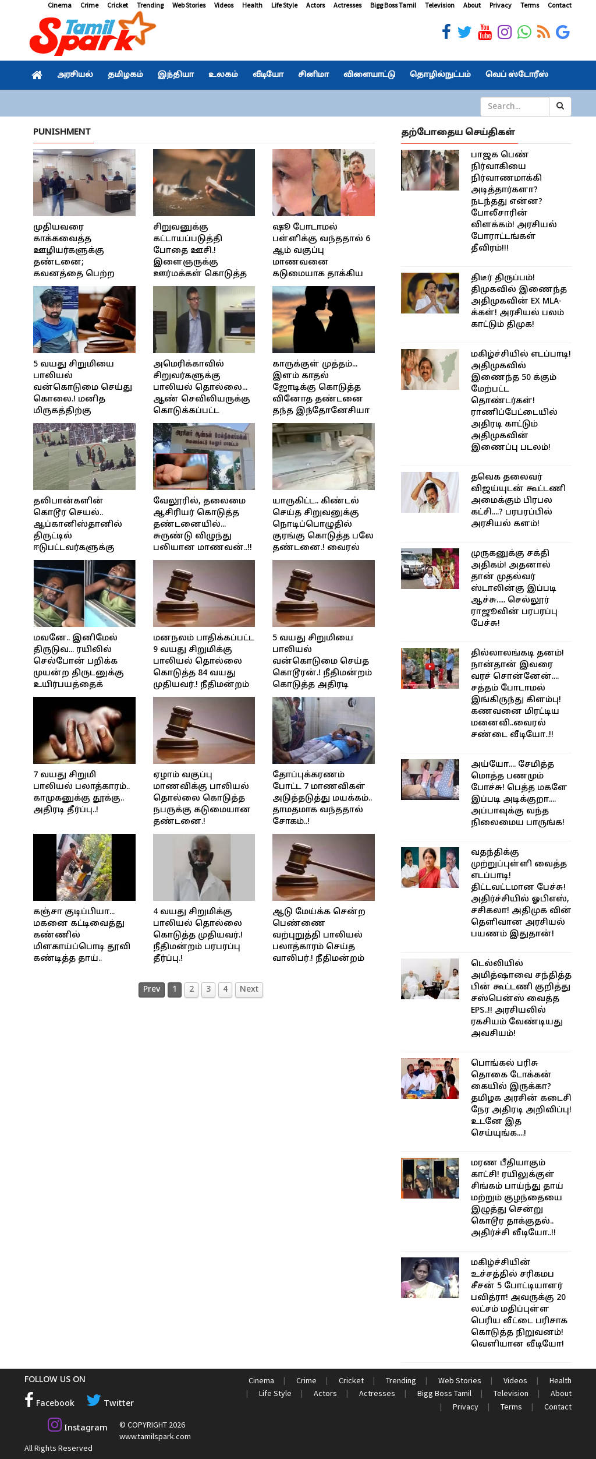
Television (440, 5)
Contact (560, 5)
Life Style (284, 5)
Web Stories (188, 5)
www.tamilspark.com (154, 1435)
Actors (315, 5)
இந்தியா (176, 75)
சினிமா (313, 75)
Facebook (49, 1404)
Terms (529, 5)
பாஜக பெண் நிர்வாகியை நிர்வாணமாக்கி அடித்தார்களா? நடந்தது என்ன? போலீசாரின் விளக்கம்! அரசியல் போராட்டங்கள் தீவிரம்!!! (514, 201)
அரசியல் (75, 75)
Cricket (117, 5)
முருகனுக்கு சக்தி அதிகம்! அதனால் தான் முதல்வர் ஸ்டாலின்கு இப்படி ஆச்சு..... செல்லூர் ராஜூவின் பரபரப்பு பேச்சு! (514, 589)
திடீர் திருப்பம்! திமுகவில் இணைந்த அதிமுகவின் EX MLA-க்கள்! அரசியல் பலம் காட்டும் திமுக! (519, 301)
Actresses (347, 5)
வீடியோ (268, 75)
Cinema (60, 5)
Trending (150, 5)
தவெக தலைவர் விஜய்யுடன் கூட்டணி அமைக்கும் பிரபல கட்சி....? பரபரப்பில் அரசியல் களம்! (518, 501)
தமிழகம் (125, 75)
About (472, 5)
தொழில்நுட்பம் (440, 75)
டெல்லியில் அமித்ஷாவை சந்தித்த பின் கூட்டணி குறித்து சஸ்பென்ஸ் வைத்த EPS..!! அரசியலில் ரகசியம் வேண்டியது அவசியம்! (521, 999)
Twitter (109, 1404)
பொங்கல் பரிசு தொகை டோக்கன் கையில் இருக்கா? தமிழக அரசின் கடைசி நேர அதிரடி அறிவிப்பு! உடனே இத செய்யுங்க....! (521, 1099)
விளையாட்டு (369, 75)
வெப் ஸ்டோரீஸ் (516, 75)
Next (249, 990)
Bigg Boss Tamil (393, 5)
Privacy (500, 5)
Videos (223, 5)
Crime (89, 5)
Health (252, 5)
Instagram (77, 1428)
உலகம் (223, 75)
